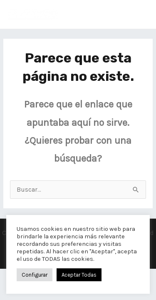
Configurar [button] (34, 275)
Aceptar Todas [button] (79, 275)
